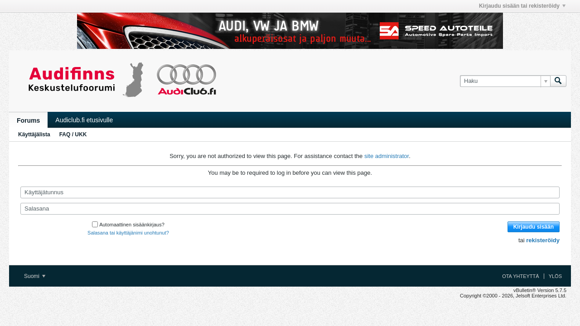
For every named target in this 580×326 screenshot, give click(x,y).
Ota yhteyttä (520, 276)
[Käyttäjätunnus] (290, 192)
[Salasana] (290, 209)
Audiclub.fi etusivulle (84, 120)
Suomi (34, 276)
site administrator (386, 156)
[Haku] (505, 81)
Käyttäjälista (34, 134)
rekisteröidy (543, 240)
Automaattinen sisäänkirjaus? (128, 224)
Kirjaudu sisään (533, 227)
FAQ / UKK (73, 134)
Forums (28, 120)
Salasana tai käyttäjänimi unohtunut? (128, 232)
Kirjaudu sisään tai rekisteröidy (522, 6)
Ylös (555, 276)
